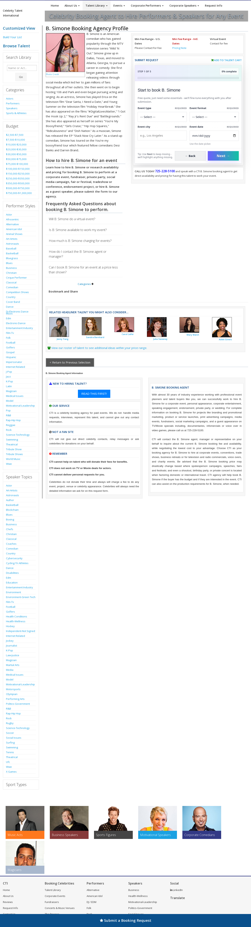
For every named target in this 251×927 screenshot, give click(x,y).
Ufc (8, 762)
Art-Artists (11, 239)
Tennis (10, 752)
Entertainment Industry (19, 328)
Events (119, 5)
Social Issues (13, 738)
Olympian (11, 694)
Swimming (12, 440)
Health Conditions (16, 616)
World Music (13, 459)
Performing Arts (15, 699)
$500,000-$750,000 (18, 188)
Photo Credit (52, 74)
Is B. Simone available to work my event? (78, 230)
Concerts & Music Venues (60, 908)
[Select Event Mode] (214, 117)
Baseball (11, 248)
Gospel (10, 352)
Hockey (10, 626)
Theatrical (12, 444)
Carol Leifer (128, 334)
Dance (10, 307)
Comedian (12, 287)
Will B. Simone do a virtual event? (72, 219)
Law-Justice (12, 655)
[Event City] (162, 135)
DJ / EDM (91, 902)
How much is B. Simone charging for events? (80, 240)
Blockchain (12, 510)
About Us (72, 5)
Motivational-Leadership (20, 406)
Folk (8, 338)
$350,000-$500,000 (18, 183)
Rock (9, 430)
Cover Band (13, 302)
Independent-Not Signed (20, 631)
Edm (8, 318)
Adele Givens (225, 339)
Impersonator (14, 362)
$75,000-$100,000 (17, 164)
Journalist (11, 646)
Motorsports (13, 689)
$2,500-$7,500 (14, 135)
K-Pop (9, 381)
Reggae (10, 425)
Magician (11, 391)
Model (9, 401)
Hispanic (11, 357)
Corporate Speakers (184, 5)
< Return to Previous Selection (70, 362)
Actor (9, 215)
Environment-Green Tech (20, 597)
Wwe (9, 464)
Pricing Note (179, 48)
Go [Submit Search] (21, 77)
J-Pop (9, 372)
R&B (8, 415)
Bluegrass (12, 258)
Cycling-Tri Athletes (17, 563)
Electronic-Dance (16, 323)
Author (10, 500)
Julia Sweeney (160, 339)
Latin (9, 386)
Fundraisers (52, 902)
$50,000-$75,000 (16, 159)
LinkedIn (176, 890)
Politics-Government (18, 704)
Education (12, 582)
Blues (9, 263)
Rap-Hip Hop (13, 420)
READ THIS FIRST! (94, 393)
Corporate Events (55, 896)
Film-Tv (10, 333)
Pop (8, 410)
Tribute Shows (14, 454)
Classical (11, 282)
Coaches (11, 544)
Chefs (9, 529)
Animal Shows (14, 234)
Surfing (10, 743)
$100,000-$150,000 (18, 169)
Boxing (10, 519)
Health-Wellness (15, 621)
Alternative (12, 224)
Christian (11, 273)
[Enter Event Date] (214, 136)
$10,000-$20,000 (16, 144)
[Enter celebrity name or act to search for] (22, 68)
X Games (11, 772)
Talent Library (96, 5)
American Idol (14, 229)
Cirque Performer (16, 278)
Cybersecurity (14, 558)
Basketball (12, 253)
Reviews (8, 902)
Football (10, 343)
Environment (13, 592)
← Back (190, 156)
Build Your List (12, 37)
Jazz (8, 376)
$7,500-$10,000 (15, 140)
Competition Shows (17, 292)
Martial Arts (12, 665)
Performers (13, 103)
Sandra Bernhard (95, 337)
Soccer (10, 733)
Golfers (10, 347)
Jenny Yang (62, 339)
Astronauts (12, 244)
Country (11, 297)
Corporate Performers (147, 5)
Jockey (10, 641)
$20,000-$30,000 (16, 149)
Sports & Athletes (16, 113)
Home (55, 5)
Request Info (213, 5)
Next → (223, 155)
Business (11, 268)
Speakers (11, 108)
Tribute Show (14, 449)
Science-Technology (18, 435)
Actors (9, 99)
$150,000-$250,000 (18, 174)
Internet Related (15, 367)
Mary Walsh (193, 334)
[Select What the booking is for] (162, 117)
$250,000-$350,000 (18, 178)
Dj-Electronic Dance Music (17, 312)
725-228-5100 (165, 171)
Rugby (10, 723)
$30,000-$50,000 (16, 154)
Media (9, 670)
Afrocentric (12, 219)
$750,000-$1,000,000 (19, 193)
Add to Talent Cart (228, 60)
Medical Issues (14, 396)
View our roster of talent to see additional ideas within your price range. (99, 348)
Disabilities (12, 573)
